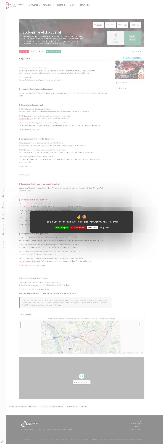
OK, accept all (62, 228)
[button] (25, 323)
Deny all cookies (78, 228)
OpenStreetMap (135, 353)
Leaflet (126, 353)
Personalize (92, 228)
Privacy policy (104, 228)
